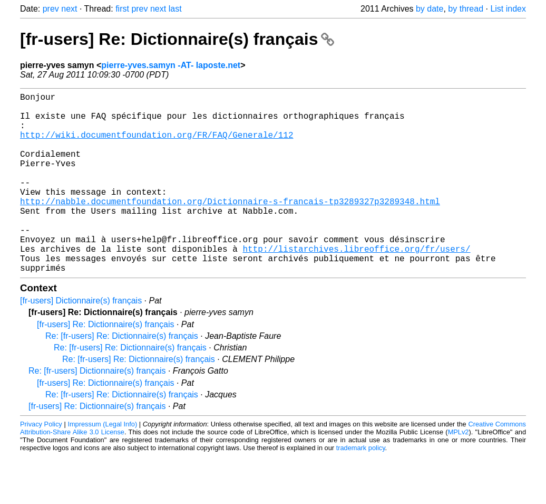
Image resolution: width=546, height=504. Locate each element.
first (122, 8)
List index (508, 8)
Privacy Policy (41, 464)
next (69, 8)
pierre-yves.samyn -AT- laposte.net (170, 65)
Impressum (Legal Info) (102, 464)
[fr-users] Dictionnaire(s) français (81, 340)
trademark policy (360, 488)
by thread (465, 8)
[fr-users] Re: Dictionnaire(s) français (177, 39)
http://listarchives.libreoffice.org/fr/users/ (356, 284)
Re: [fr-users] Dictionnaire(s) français (97, 410)
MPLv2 (458, 472)
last (175, 8)
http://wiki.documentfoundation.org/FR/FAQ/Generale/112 (156, 145)
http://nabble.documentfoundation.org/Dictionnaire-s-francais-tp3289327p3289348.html (230, 226)
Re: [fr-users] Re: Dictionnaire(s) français (121, 376)
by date (429, 8)
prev (51, 8)
